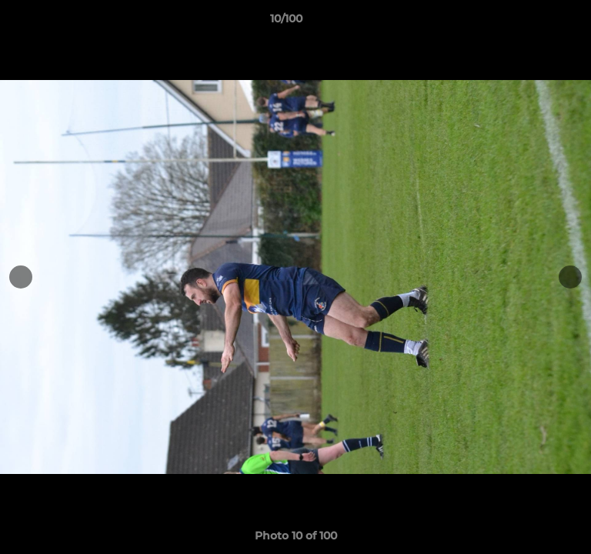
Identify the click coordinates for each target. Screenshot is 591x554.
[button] (535, 22)
